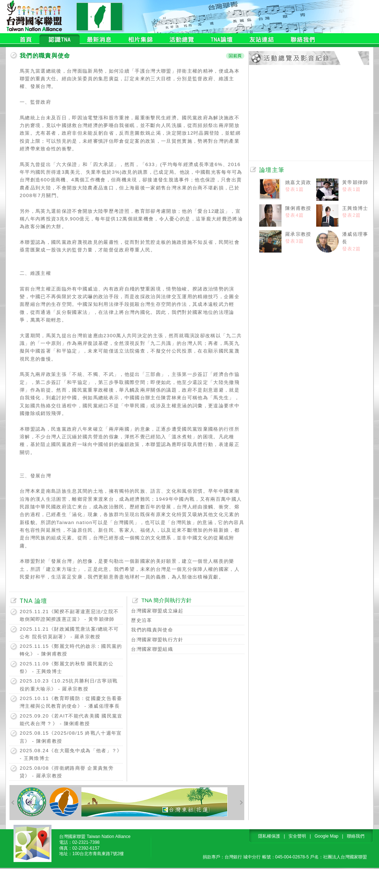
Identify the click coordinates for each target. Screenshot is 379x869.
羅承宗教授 (298, 234)
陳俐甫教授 (298, 208)
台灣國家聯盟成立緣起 (157, 611)
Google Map (326, 836)
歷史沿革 (141, 620)
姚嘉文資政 (298, 182)
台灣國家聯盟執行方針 (157, 639)
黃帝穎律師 (355, 182)
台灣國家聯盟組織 (152, 649)
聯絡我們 (355, 836)
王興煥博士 (355, 208)
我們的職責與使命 (152, 629)
